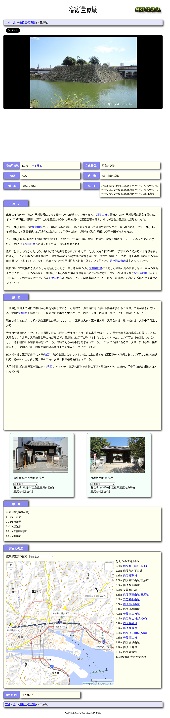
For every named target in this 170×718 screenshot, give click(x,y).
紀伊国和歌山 (142, 273)
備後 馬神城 (130, 623)
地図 (46, 354)
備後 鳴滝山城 (131, 604)
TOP (7, 22)
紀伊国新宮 (55, 277)
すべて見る (35, 165)
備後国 (23, 22)
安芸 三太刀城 (131, 613)
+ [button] (11, 565)
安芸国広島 (95, 268)
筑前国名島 (28, 243)
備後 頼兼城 (130, 575)
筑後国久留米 (118, 260)
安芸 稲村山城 (131, 599)
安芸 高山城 (130, 637)
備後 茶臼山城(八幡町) (136, 633)
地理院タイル (95, 684)
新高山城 (101, 214)
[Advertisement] (83, 135)
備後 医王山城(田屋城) (136, 594)
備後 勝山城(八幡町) (135, 618)
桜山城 (23, 313)
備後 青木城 (130, 628)
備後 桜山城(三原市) (135, 566)
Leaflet (86, 684)
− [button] (11, 570)
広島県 (32, 22)
